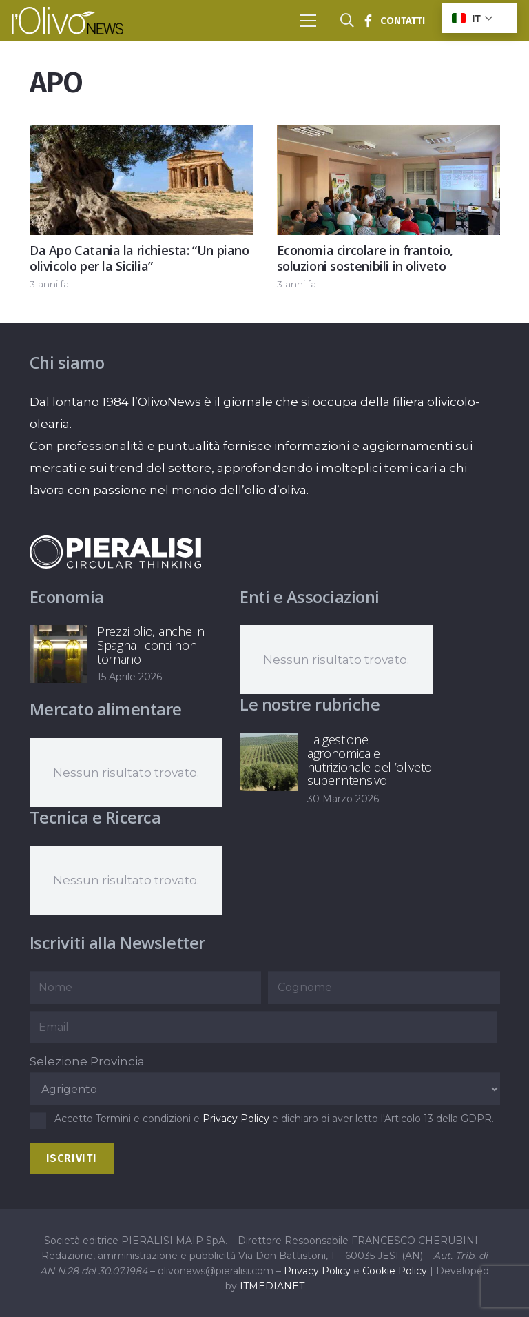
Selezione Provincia (87, 1061)
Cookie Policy (394, 1271)
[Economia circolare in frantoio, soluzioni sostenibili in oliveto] (388, 136)
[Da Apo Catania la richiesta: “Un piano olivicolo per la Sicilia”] (141, 136)
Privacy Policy (236, 1118)
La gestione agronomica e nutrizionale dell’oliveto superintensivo (369, 759)
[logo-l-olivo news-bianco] (67, 20)
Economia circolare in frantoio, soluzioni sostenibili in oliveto (364, 258)
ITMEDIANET (272, 1286)
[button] (307, 20)
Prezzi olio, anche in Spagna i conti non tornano (150, 645)
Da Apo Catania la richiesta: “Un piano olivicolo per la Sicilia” (139, 258)
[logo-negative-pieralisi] (116, 552)
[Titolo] (367, 20)
